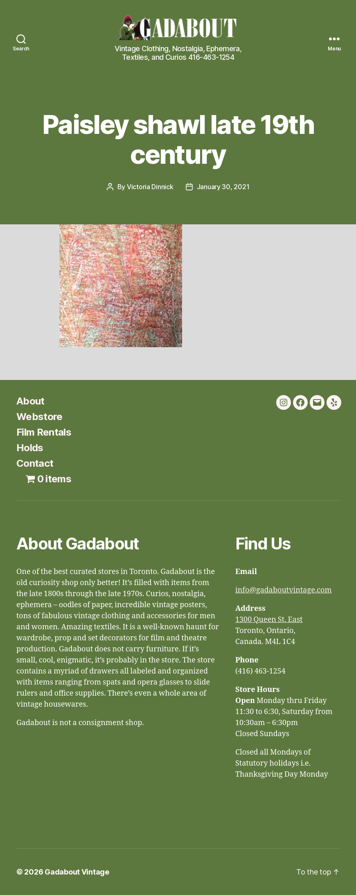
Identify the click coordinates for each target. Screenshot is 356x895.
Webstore (39, 417)
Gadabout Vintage (77, 872)
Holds (29, 448)
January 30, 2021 (223, 187)
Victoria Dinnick (150, 187)
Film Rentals (43, 432)
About (30, 401)
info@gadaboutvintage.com (283, 590)
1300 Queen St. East (268, 619)
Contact (34, 463)
